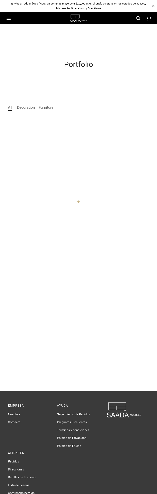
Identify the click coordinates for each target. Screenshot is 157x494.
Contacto (14, 422)
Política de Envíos (69, 446)
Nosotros (14, 414)
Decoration (26, 107)
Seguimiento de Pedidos (73, 414)
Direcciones (16, 469)
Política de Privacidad (71, 438)
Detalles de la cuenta (22, 477)
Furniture (46, 107)
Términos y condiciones (73, 430)
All (10, 107)
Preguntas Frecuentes (72, 422)
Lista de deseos (18, 485)
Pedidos (13, 461)
